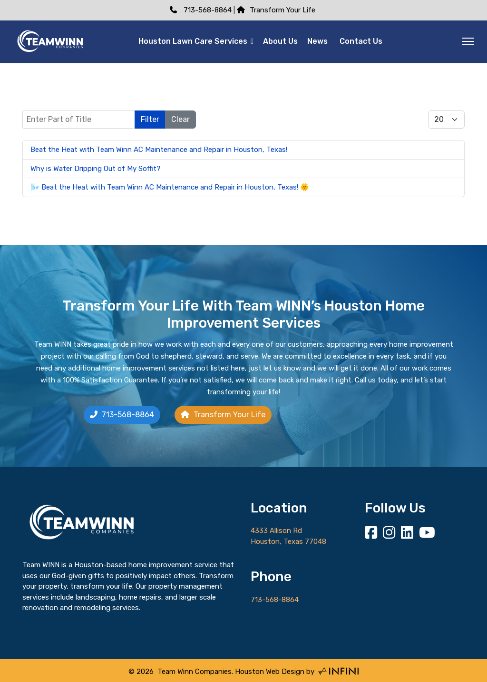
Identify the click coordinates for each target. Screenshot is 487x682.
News (317, 41)
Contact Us (361, 41)
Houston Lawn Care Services (192, 41)
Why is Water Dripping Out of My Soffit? (96, 168)
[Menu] (468, 41)
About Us (280, 41)
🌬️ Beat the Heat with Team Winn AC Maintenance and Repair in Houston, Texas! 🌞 (169, 187)
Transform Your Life (276, 10)
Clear (180, 119)
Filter (150, 119)
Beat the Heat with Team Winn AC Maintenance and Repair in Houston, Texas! (158, 149)
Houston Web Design (269, 671)
